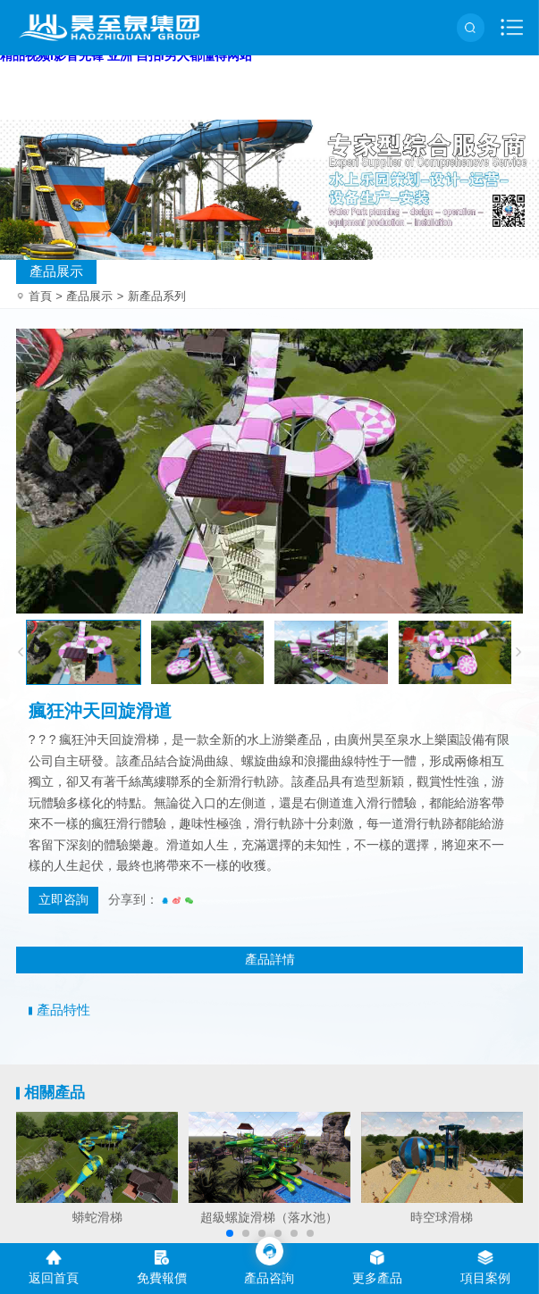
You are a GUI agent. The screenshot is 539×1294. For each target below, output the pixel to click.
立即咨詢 (63, 899)
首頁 (46, 296)
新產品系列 (157, 296)
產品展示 (56, 271)
